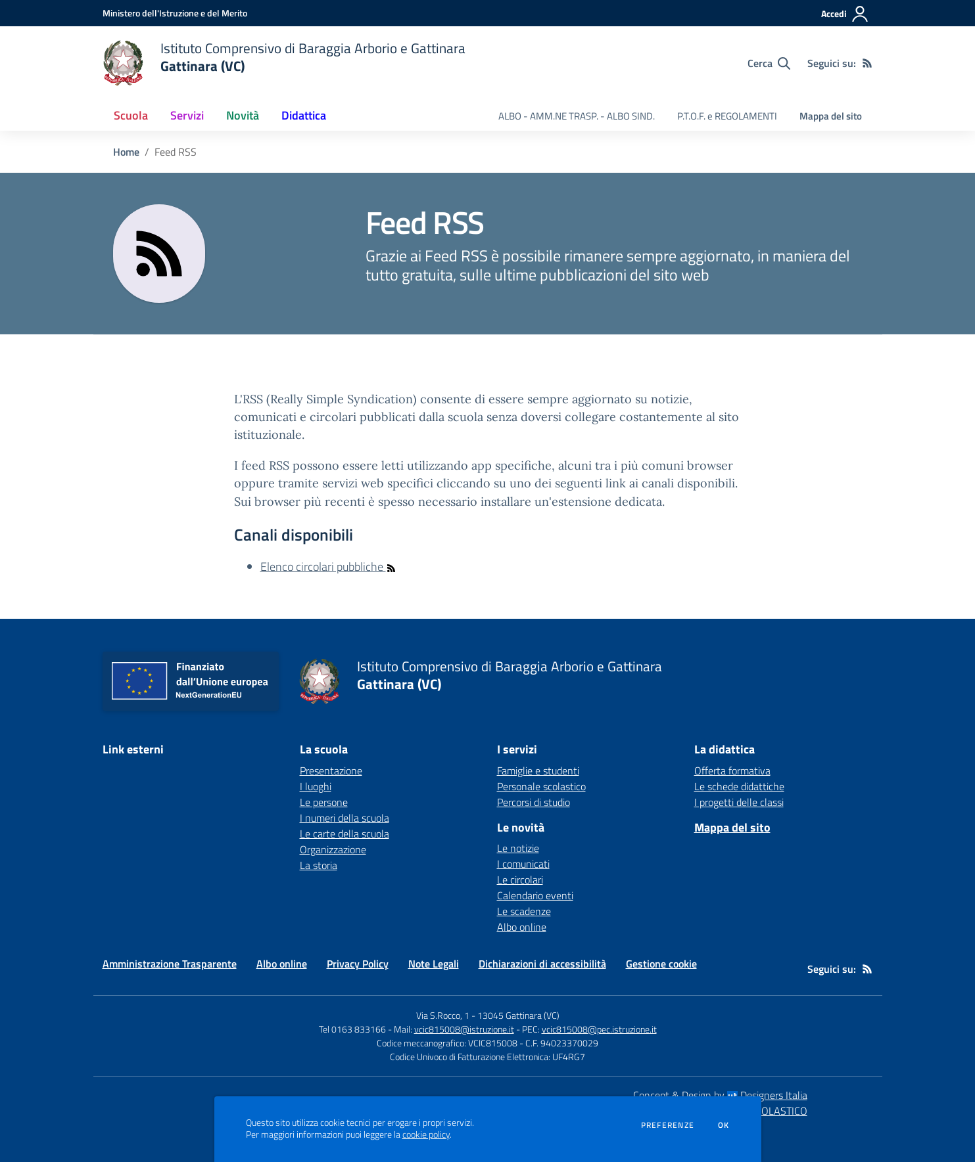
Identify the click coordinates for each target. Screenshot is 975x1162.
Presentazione (331, 770)
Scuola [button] (131, 115)
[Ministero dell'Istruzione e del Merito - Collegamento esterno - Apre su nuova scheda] (175, 13)
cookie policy (426, 1134)
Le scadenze (524, 911)
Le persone (324, 802)
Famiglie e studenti (538, 770)
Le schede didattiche (739, 786)
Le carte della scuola (344, 833)
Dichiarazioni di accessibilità (542, 964)
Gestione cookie (661, 964)
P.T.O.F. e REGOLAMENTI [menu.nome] (727, 115)
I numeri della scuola (344, 818)
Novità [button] (242, 115)
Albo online (521, 927)
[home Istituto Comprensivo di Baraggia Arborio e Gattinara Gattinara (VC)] (284, 63)
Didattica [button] (303, 115)
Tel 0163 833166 (352, 1029)
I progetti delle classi (739, 802)
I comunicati (523, 864)
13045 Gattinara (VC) (518, 1015)
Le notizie (518, 848)
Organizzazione (333, 849)
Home (126, 152)
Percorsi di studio (533, 802)
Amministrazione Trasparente (170, 964)
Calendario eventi (535, 895)
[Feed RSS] (867, 63)
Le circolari (520, 879)
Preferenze (667, 1125)
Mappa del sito (830, 115)
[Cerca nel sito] (769, 63)
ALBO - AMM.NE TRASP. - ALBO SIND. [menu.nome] (576, 115)
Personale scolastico (541, 786)
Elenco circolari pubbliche (328, 566)
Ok (724, 1125)
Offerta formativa (732, 770)
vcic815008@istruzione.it (464, 1029)
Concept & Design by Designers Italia (720, 1095)
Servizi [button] (187, 115)
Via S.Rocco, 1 (442, 1015)
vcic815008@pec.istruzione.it (599, 1029)
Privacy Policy (358, 964)
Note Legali (433, 964)
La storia (318, 865)
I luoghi (315, 786)
